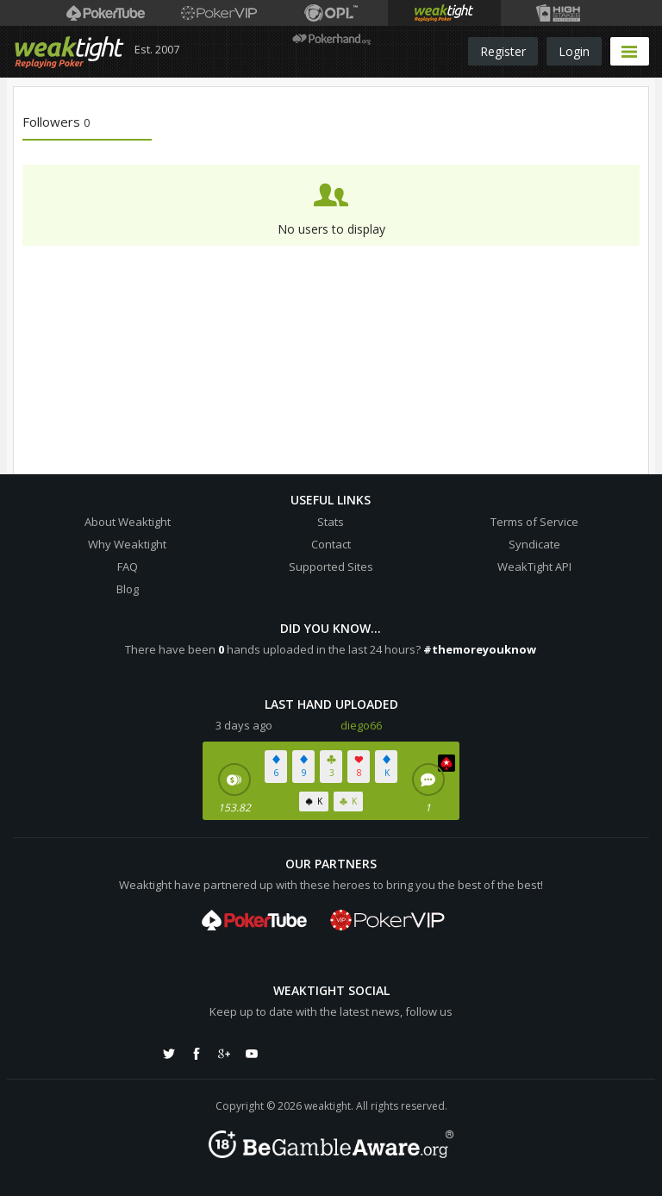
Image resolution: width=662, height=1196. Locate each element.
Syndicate (534, 544)
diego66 (361, 725)
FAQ (127, 566)
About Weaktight (127, 521)
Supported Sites (331, 566)
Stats (330, 521)
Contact (331, 544)
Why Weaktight (127, 544)
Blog (127, 589)
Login (574, 51)
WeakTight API (534, 566)
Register (503, 51)
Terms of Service (534, 521)
